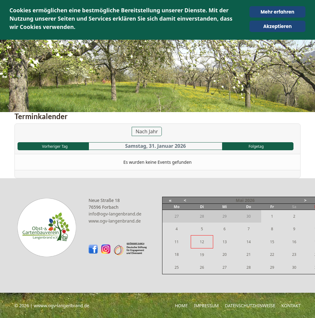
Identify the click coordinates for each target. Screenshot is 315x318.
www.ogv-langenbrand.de (115, 221)
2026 (250, 200)
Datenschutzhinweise (250, 305)
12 (202, 241)
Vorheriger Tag (55, 146)
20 (224, 254)
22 (272, 254)
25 (176, 267)
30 (294, 267)
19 (202, 254)
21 (248, 254)
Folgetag (256, 146)
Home (181, 305)
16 (294, 241)
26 (202, 267)
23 (294, 254)
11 (176, 241)
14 (248, 241)
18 (176, 254)
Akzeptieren (277, 26)
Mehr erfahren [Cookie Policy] (277, 12)
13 (224, 241)
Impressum (206, 305)
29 (272, 267)
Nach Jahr (147, 131)
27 (224, 267)
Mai (240, 200)
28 (248, 267)
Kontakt (291, 305)
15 (272, 241)
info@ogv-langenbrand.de (115, 214)
